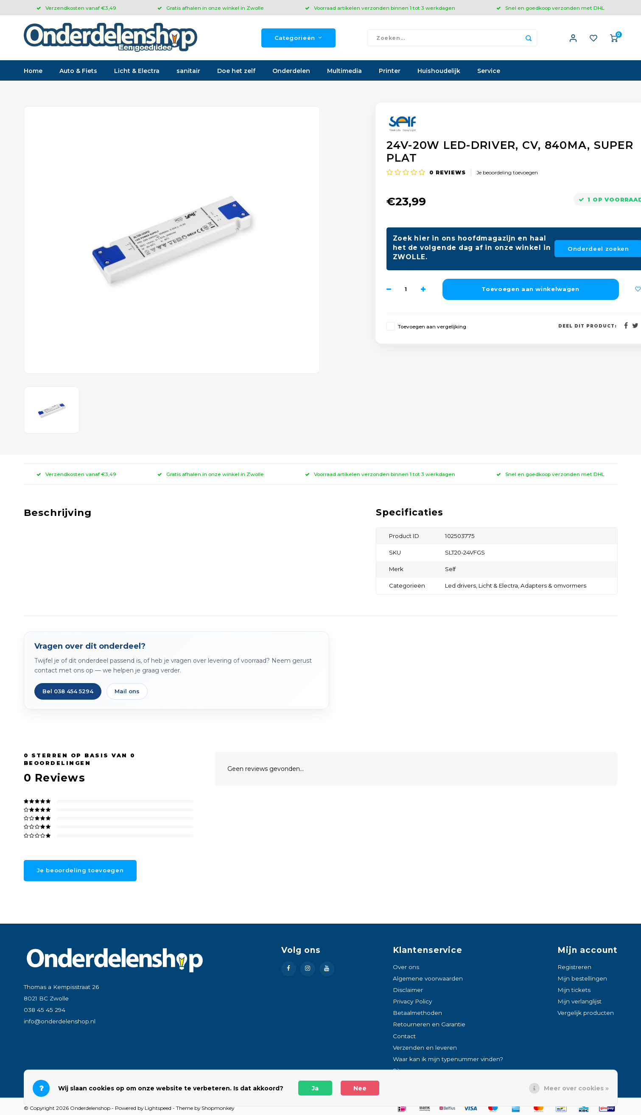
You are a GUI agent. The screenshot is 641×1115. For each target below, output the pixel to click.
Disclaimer (408, 991)
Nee (360, 1088)
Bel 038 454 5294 (67, 692)
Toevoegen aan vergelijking (432, 328)
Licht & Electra (137, 72)
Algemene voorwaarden (428, 980)
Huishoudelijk (438, 72)
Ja (315, 1088)
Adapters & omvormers (553, 587)
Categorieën (298, 38)
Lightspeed (158, 1110)
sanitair (188, 72)
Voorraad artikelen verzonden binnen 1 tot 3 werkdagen (380, 8)
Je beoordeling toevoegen (507, 174)
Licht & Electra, (500, 587)
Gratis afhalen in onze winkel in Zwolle (210, 8)
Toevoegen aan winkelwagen (530, 290)
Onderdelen (291, 72)
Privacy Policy (412, 1003)
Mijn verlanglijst (579, 1003)
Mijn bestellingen (582, 980)
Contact (404, 1037)
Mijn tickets (574, 991)
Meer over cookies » (576, 1088)
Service (488, 72)
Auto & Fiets (78, 72)
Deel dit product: (587, 327)
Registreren (574, 968)
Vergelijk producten (585, 1014)
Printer (389, 72)
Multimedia (344, 72)
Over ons (406, 968)
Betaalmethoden (417, 1014)
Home (33, 72)
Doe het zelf (236, 72)
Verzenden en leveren (425, 1049)
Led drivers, (462, 587)
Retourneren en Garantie (429, 1026)
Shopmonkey (218, 1110)
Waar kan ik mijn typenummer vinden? (448, 1060)
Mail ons (127, 692)
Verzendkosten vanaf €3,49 (76, 8)
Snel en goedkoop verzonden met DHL (550, 8)
